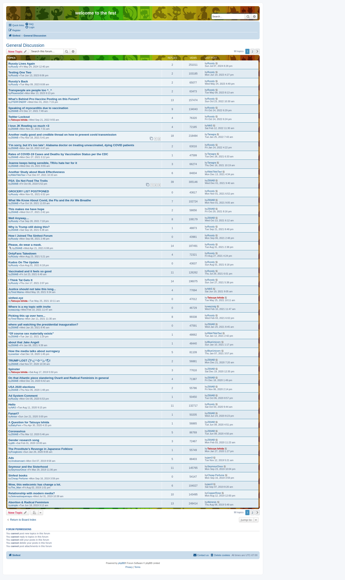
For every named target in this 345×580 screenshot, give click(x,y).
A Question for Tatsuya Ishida (28, 422)
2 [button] (252, 51)
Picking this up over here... (26, 315)
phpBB (121, 563)
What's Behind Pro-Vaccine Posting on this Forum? (43, 99)
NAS (210, 125)
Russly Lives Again (21, 63)
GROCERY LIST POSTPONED (28, 191)
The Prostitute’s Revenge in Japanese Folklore (40, 449)
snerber (15, 354)
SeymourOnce (18, 469)
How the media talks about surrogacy (34, 351)
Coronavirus (17, 431)
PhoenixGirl (17, 93)
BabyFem (16, 425)
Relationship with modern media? (31, 493)
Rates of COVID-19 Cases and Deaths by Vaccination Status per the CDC (58, 154)
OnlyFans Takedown (22, 253)
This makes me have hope (26, 209)
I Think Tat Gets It (20, 280)
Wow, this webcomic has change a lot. (34, 484)
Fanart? (13, 413)
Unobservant (18, 461)
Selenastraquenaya (21, 496)
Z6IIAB (14, 111)
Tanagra (211, 134)
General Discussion (25, 45)
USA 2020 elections (21, 387)
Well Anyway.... (18, 218)
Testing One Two (19, 72)
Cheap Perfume (19, 478)
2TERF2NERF (19, 102)
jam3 (210, 457)
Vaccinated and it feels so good (29, 271)
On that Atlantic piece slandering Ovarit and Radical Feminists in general (58, 378)
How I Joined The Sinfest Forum (30, 235)
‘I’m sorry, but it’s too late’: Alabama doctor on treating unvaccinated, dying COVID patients (71, 145)
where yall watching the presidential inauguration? (43, 324)
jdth (13, 443)
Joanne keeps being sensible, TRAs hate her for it (42, 163)
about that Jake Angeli (23, 342)
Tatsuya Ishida (19, 119)
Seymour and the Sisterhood (28, 466)
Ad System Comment (23, 395)
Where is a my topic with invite (29, 306)
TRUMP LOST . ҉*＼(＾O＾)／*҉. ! (29, 360)
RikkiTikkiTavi (18, 175)
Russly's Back (18, 81)
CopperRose (214, 493)
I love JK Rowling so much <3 (28, 125)
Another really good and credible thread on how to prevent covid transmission (62, 134)
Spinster (14, 369)
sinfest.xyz (15, 298)
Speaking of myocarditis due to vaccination (38, 108)
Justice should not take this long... (32, 289)
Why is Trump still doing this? (29, 227)
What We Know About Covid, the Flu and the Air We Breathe (49, 200)
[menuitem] (29, 23)
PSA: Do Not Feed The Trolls (28, 180)
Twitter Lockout (19, 116)
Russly (14, 66)
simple (14, 505)
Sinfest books (17, 475)
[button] (257, 51)
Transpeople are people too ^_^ (30, 90)
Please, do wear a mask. (25, 244)
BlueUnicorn (214, 342)
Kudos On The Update (23, 262)
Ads (11, 458)
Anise (14, 416)
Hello (11, 404)
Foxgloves (16, 452)
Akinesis (212, 502)
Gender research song (23, 440)
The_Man (16, 487)
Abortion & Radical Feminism (28, 502)
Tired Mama (17, 292)
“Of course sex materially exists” (31, 333)
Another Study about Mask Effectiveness (36, 172)
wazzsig (15, 309)
